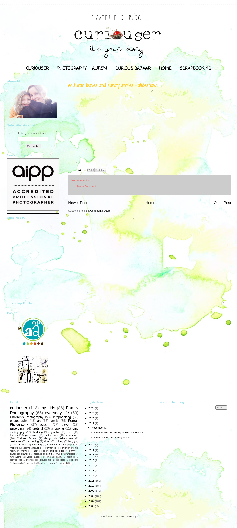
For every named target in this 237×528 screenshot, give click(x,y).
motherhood (51, 435)
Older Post (222, 203)
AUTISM (99, 68)
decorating (33, 441)
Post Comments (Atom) (97, 210)
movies (25, 450)
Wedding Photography (45, 432)
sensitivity (31, 463)
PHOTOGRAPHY (71, 68)
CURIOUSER (37, 68)
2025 (91, 408)
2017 (91, 450)
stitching (37, 444)
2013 (91, 470)
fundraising (15, 456)
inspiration (20, 444)
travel (65, 424)
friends (14, 435)
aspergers (17, 428)
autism (44, 424)
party (72, 450)
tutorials (70, 453)
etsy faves (50, 447)
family (54, 420)
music (59, 453)
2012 (91, 475)
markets (14, 447)
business (30, 460)
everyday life (57, 412)
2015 (91, 460)
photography (19, 420)
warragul (63, 463)
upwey (52, 463)
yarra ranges (34, 456)
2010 (91, 485)
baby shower (16, 460)
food (69, 432)
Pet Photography (54, 457)
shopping (57, 428)
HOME (165, 68)
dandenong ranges (20, 453)
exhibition (65, 447)
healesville (18, 463)
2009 (91, 490)
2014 (91, 465)
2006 (91, 506)
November (98, 427)
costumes (15, 441)
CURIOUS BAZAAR (133, 68)
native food (39, 450)
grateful (37, 428)
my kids (47, 407)
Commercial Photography (60, 444)
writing (59, 441)
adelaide (71, 457)
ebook (62, 460)
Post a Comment (86, 186)
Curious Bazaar (27, 438)
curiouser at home (47, 460)
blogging (73, 441)
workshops (72, 435)
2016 (91, 455)
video (47, 441)
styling (42, 463)
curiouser (18, 407)
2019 (91, 423)
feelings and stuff (43, 453)
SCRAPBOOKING (195, 68)
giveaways (31, 435)
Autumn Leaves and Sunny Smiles (111, 437)
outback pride (57, 450)
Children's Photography (26, 417)
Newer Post (77, 203)
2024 (91, 413)
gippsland (74, 460)
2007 (91, 501)
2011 (91, 480)
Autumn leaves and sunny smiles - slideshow (117, 432)
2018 (91, 445)
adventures (66, 438)
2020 (91, 418)
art (39, 420)
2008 (91, 496)
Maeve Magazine (32, 447)
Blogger (133, 516)
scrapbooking (61, 417)
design (48, 438)
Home (150, 203)
